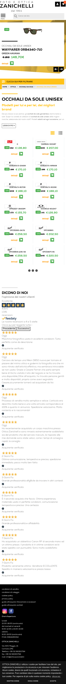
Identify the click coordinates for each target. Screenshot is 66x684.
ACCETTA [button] (53, 681)
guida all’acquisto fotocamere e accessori (19, 602)
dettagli (5, 64)
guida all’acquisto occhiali (12, 605)
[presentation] (55, 69)
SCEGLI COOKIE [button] (33, 681)
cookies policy (7, 596)
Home (4, 87)
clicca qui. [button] (56, 676)
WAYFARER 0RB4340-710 (22, 50)
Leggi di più (9, 126)
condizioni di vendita (10, 589)
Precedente (9, 329)
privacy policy (7, 599)
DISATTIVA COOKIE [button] (13, 681)
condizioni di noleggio (10, 592)
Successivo (23, 329)
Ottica (13, 87)
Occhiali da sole (26, 87)
